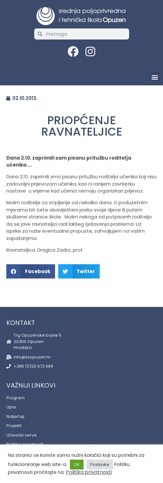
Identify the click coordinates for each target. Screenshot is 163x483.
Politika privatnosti (89, 472)
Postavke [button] (99, 465)
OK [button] (77, 465)
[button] (154, 77)
